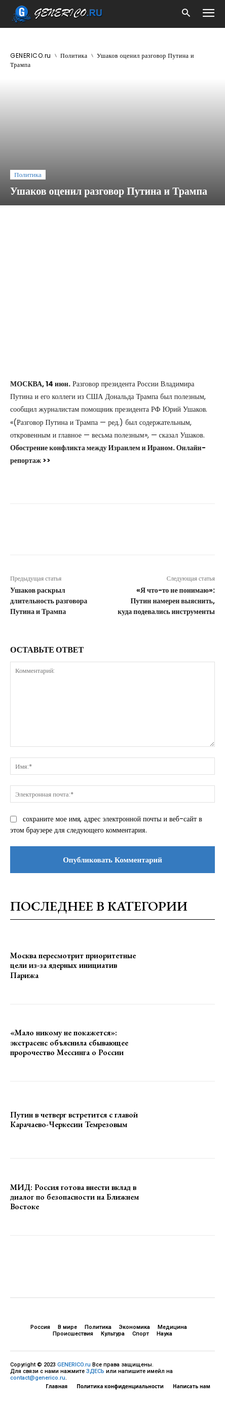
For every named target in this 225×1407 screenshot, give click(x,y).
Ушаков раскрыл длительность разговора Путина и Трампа (48, 601)
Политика (74, 55)
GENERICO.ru (30, 55)
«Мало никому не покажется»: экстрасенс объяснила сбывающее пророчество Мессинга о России (69, 1042)
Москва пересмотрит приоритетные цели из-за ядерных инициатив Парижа (73, 965)
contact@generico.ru (37, 1378)
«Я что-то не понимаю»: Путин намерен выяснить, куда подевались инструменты (166, 601)
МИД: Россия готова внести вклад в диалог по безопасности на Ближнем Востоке (74, 1197)
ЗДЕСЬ (95, 1371)
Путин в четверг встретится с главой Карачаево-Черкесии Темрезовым (74, 1119)
